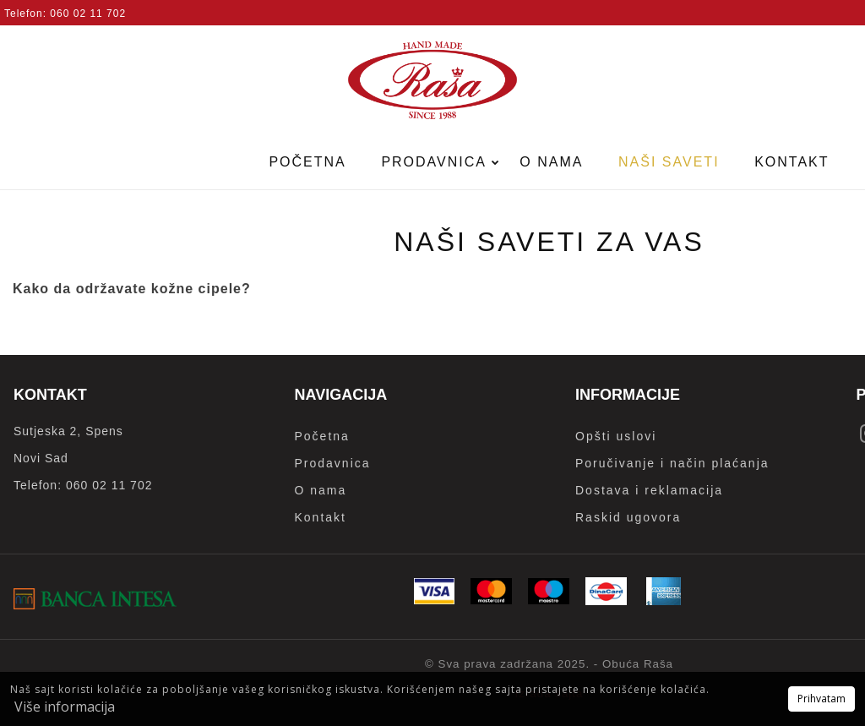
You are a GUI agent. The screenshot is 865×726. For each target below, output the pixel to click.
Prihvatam (821, 698)
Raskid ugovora (628, 517)
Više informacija (64, 706)
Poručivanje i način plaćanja (672, 463)
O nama (551, 162)
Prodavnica (436, 162)
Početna (307, 162)
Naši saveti (669, 162)
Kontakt (791, 162)
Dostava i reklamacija (649, 490)
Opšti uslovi (615, 436)
